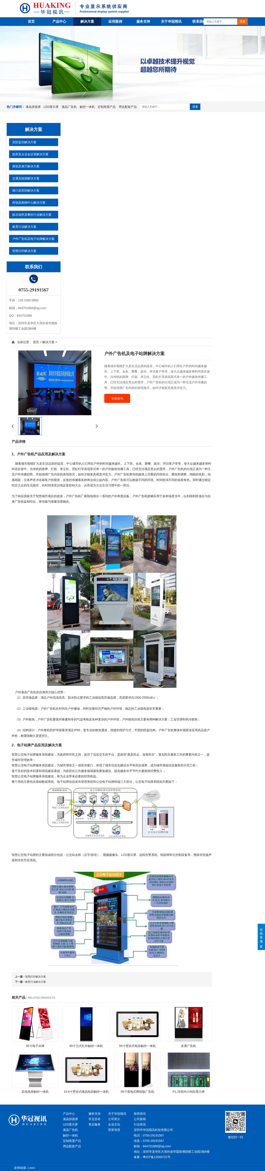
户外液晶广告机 (25, 692)
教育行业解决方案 (24, 226)
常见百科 (95, 1119)
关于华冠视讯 (171, 21)
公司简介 (114, 1119)
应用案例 (115, 21)
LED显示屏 (51, 106)
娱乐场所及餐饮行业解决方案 (31, 214)
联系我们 (199, 21)
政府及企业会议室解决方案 (30, 154)
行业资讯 (140, 1124)
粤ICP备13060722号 (156, 1157)
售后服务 (95, 1124)
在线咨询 (117, 398)
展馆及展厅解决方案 (25, 166)
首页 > (37, 342)
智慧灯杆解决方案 (24, 251)
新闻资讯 (140, 1113)
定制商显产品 (107, 106)
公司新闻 (140, 1119)
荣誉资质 (114, 1130)
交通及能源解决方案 (25, 178)
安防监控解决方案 (24, 142)
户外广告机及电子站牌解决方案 (33, 238)
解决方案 (87, 21)
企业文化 (114, 1124)
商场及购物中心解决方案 (28, 202)
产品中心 (59, 21)
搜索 (242, 21)
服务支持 (143, 21)
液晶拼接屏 (34, 106)
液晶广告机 (70, 106)
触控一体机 (88, 106)
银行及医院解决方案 (25, 190)
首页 (31, 21)
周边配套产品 (128, 106)
